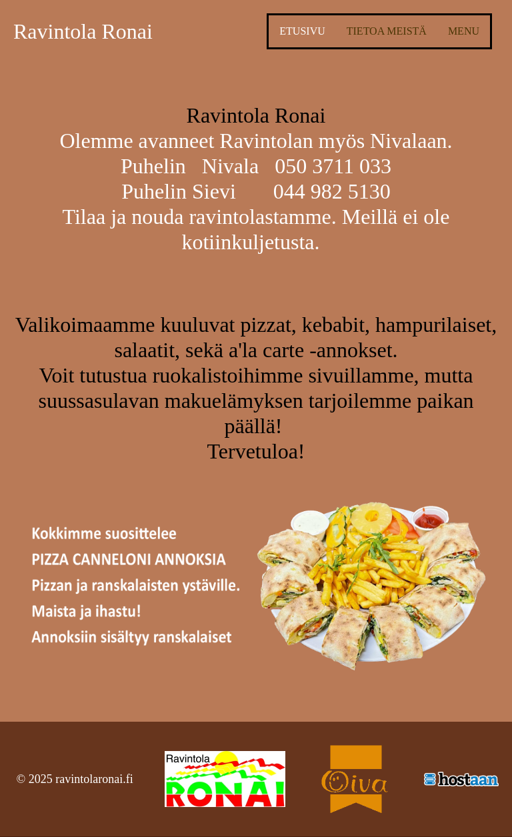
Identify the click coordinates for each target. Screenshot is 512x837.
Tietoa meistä (387, 31)
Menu (463, 31)
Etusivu (302, 31)
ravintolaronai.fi (94, 779)
